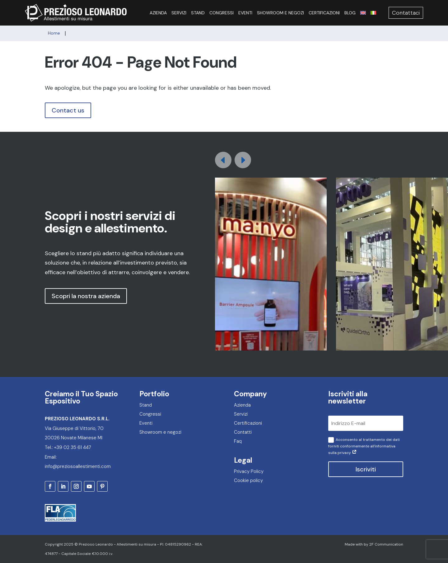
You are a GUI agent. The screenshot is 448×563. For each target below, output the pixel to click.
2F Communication (386, 544)
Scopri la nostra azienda (86, 296)
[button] (243, 160)
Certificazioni (324, 13)
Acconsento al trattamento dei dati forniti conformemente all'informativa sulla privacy (364, 446)
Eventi (245, 13)
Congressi (221, 13)
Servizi (178, 13)
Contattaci (406, 13)
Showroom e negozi (280, 13)
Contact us (68, 110)
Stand (198, 13)
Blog (350, 13)
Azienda (158, 13)
